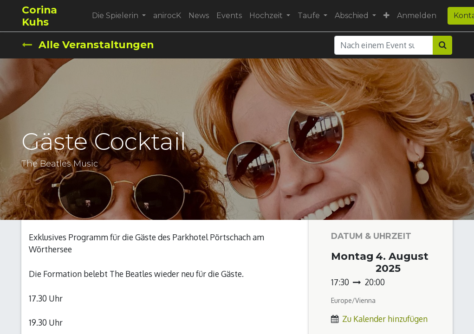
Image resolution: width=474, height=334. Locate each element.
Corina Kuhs (39, 16)
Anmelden (416, 15)
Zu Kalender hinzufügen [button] (385, 319)
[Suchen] (442, 45)
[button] (386, 15)
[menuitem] (167, 15)
